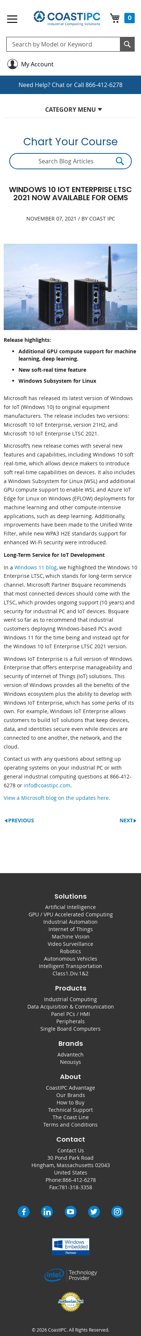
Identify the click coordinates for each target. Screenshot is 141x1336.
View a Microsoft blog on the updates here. (57, 797)
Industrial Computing (70, 999)
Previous (21, 820)
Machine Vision (71, 936)
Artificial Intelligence (70, 906)
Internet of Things (70, 929)
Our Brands (70, 1095)
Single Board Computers (70, 1028)
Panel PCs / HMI (70, 1013)
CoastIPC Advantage (70, 1087)
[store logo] (66, 18)
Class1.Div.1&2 (70, 973)
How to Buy (70, 1102)
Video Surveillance (70, 943)
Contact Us (70, 1150)
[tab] (70, 111)
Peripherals (70, 1021)
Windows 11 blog (35, 567)
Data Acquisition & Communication (70, 1006)
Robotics (70, 951)
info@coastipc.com (47, 785)
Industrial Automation (70, 921)
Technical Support (70, 1109)
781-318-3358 (75, 1187)
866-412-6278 (103, 85)
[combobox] (70, 44)
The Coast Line (71, 1117)
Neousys (70, 1061)
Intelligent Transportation (70, 965)
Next (126, 820)
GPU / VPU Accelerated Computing (70, 914)
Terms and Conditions (70, 1124)
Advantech (70, 1054)
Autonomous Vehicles (70, 958)
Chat (58, 85)
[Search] (127, 44)
